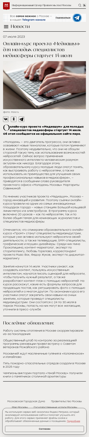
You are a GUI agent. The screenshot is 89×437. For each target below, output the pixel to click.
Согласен (44, 429)
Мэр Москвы (20, 407)
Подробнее (73, 421)
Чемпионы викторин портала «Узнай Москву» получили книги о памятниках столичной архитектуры (42, 374)
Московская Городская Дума (26, 401)
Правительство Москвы (66, 401)
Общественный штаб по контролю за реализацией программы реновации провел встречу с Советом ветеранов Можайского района (40, 344)
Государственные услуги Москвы (55, 407)
